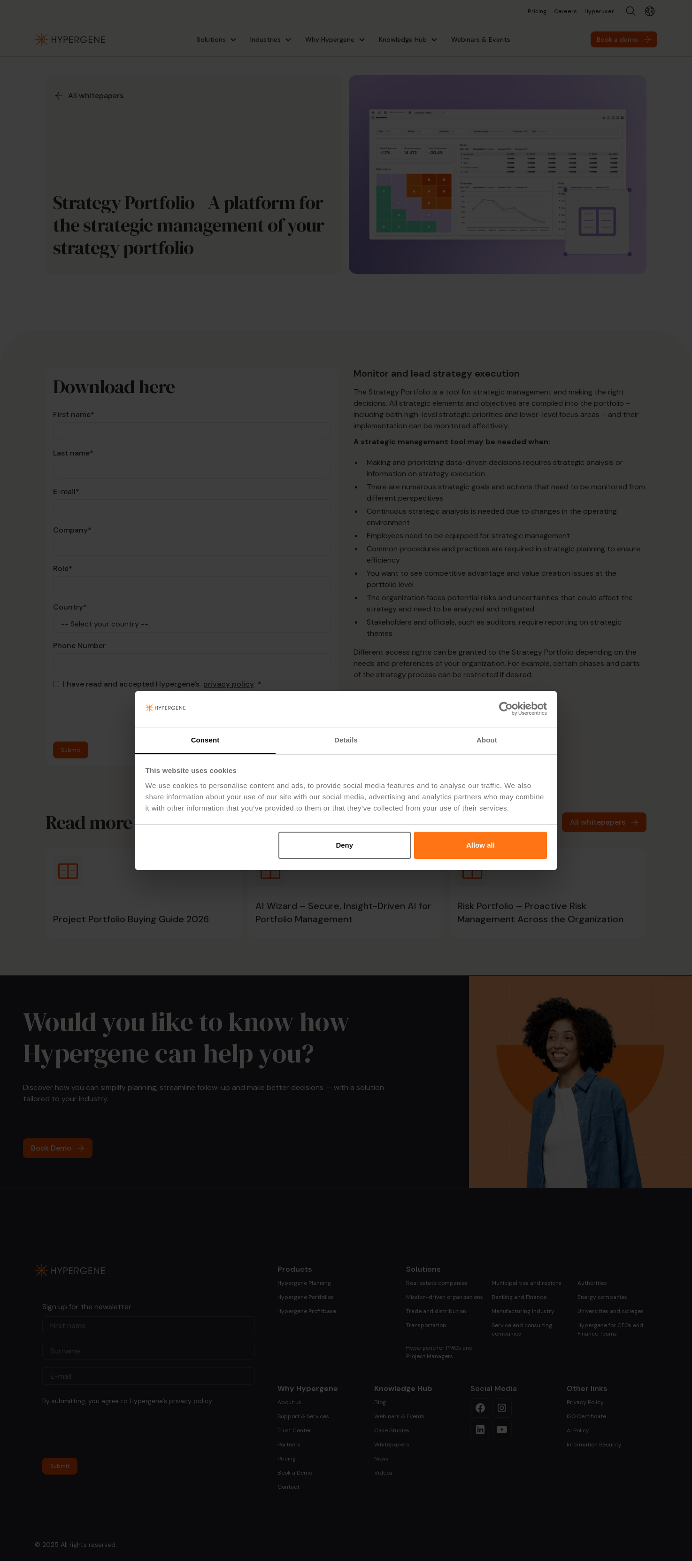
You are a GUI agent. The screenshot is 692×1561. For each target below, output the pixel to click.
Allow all (480, 845)
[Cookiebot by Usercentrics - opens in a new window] (506, 709)
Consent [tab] (205, 740)
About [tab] (487, 740)
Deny (344, 845)
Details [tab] (346, 740)
